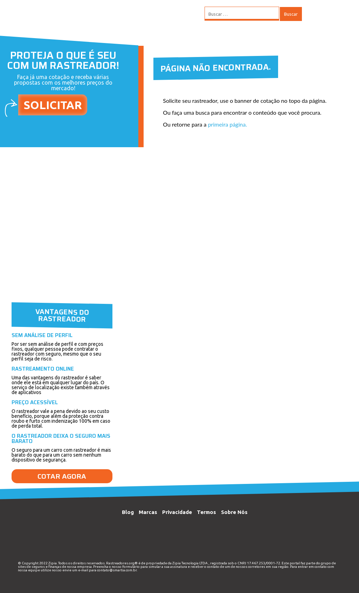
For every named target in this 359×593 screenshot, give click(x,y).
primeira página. (227, 124)
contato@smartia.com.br (117, 570)
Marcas (148, 512)
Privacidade (177, 512)
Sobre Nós (234, 512)
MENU (323, 13)
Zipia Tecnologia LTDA (190, 563)
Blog (128, 512)
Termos (206, 512)
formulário (131, 567)
